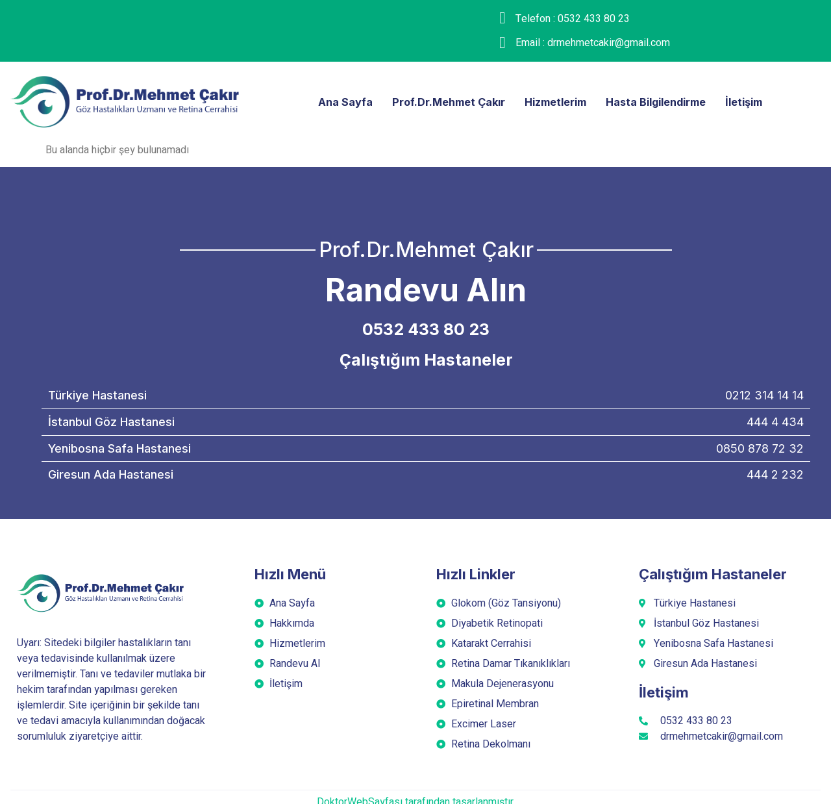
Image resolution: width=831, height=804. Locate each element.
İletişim (755, 101)
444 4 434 (775, 422)
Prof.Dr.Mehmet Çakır (439, 101)
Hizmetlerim (553, 101)
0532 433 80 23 (426, 329)
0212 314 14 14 (764, 395)
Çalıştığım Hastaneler (426, 360)
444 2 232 (775, 474)
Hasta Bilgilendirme (660, 101)
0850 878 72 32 (760, 448)
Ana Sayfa (333, 101)
